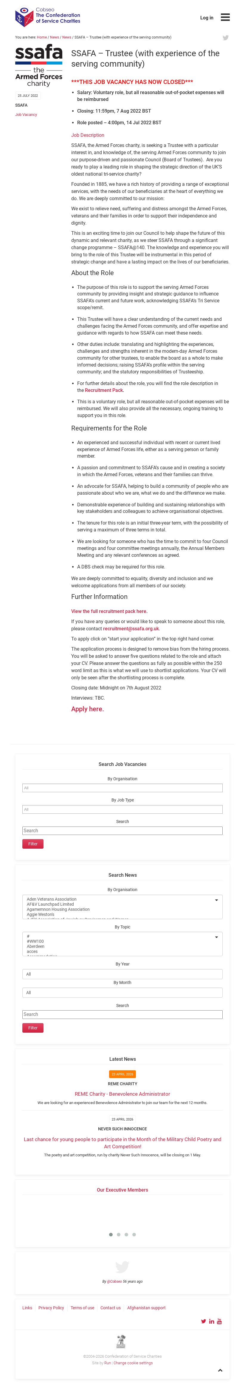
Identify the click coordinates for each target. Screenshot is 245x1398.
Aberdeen (118, 946)
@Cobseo (114, 1281)
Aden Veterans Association (118, 899)
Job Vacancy (26, 114)
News (54, 37)
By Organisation (122, 778)
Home (42, 37)
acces (118, 951)
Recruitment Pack (104, 390)
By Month (122, 982)
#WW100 (118, 941)
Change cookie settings (133, 1363)
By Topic (122, 927)
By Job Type (122, 800)
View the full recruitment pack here (108, 611)
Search (122, 821)
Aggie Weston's (118, 914)
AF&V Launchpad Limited (118, 904)
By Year (123, 964)
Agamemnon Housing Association (118, 909)
